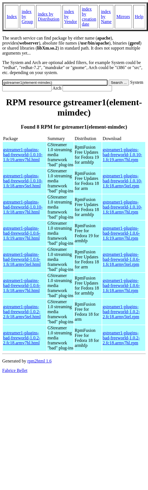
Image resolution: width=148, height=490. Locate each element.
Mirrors (123, 16)
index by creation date (89, 16)
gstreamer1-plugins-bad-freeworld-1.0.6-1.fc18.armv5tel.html (22, 259)
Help (139, 16)
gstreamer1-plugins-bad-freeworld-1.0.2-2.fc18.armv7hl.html (21, 337)
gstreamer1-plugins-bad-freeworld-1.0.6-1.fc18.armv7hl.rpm (121, 285)
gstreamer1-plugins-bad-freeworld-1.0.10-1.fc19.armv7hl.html (22, 154)
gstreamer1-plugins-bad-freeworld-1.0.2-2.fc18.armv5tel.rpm (121, 311)
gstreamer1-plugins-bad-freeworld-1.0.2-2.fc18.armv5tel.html (22, 311)
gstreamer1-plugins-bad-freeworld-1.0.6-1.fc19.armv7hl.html (21, 233)
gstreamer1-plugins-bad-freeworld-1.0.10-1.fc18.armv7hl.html (22, 207)
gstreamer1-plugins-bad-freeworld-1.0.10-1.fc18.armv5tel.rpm (122, 180)
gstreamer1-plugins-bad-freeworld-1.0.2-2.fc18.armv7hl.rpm (121, 337)
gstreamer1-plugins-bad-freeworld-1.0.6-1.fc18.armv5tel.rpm (121, 259)
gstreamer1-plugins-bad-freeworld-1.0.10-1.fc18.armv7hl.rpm (122, 207)
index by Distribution (48, 16)
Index (12, 16)
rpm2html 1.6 (39, 361)
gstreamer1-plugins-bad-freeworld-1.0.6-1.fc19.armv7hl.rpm (121, 233)
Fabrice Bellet (14, 370)
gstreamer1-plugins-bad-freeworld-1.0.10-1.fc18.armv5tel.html (22, 180)
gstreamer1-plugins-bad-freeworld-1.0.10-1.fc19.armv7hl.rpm (122, 154)
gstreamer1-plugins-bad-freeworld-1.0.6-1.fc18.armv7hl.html (21, 285)
